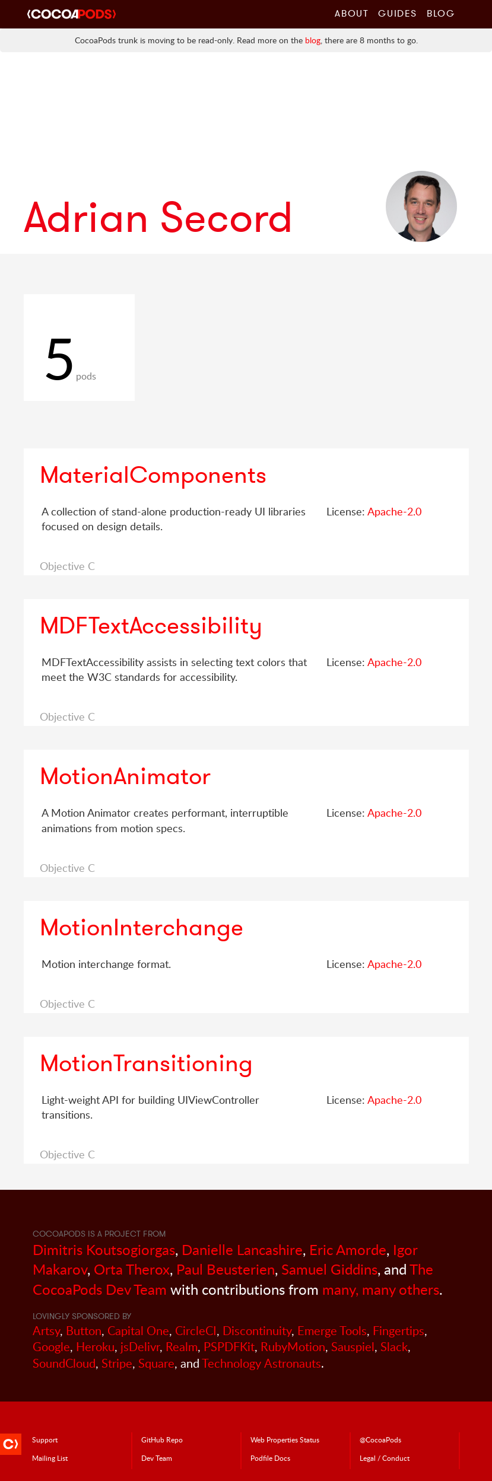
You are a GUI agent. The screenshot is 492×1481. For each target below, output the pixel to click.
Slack (394, 1347)
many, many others (380, 1289)
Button (83, 1331)
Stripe (116, 1363)
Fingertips (398, 1331)
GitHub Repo (162, 1439)
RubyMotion (293, 1347)
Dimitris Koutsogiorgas (104, 1249)
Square (156, 1363)
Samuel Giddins (329, 1269)
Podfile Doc (270, 1458)
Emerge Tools (332, 1331)
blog (312, 40)
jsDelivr (140, 1347)
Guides (397, 13)
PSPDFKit (229, 1347)
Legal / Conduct (385, 1458)
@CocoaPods (380, 1439)
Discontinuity (257, 1331)
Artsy (46, 1331)
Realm (182, 1347)
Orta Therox (132, 1269)
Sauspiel (352, 1347)
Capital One (138, 1331)
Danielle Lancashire (242, 1249)
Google (51, 1347)
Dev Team (156, 1458)
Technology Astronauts (261, 1363)
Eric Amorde (347, 1249)
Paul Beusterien (225, 1269)
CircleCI (196, 1331)
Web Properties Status (284, 1439)
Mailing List (50, 1458)
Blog (441, 13)
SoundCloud (64, 1363)
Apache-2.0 (394, 511)
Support (45, 1439)
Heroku (95, 1347)
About (352, 13)
